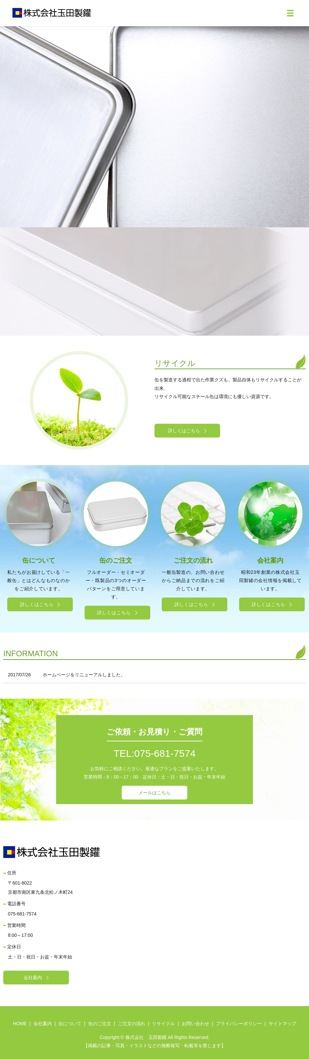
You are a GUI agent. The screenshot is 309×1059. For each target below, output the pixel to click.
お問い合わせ (195, 1023)
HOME (20, 1023)
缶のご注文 (99, 1023)
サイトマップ (282, 1023)
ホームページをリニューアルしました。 (84, 674)
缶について (69, 1023)
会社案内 (42, 1023)
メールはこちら (154, 792)
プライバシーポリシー (239, 1023)
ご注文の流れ (131, 1023)
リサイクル (163, 1023)
